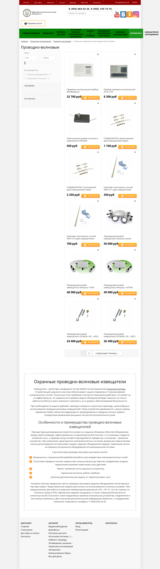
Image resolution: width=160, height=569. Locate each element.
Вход (77, 535)
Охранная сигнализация (61, 555)
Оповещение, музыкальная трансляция (61, 552)
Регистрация (81, 539)
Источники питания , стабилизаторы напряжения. (61, 545)
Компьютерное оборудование (61, 562)
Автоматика (54, 559)
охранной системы (116, 388)
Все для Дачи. (55, 565)
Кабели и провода (58, 549)
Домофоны (54, 539)
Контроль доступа (58, 542)
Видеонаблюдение (58, 535)
